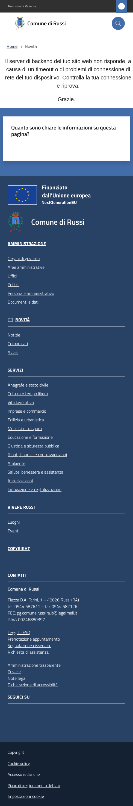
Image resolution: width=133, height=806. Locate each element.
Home (12, 46)
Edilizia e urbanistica (26, 419)
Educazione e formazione (30, 437)
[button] (118, 23)
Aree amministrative (26, 267)
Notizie (14, 335)
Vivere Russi (21, 507)
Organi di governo (24, 258)
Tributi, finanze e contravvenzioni (37, 454)
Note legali (17, 678)
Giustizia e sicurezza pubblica (33, 446)
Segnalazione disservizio (29, 645)
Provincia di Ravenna (22, 6)
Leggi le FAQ (19, 632)
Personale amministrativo (31, 293)
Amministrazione (27, 243)
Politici (13, 284)
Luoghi (14, 522)
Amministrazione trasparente (34, 665)
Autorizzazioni (20, 480)
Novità (22, 319)
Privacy (14, 671)
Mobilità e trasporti (25, 428)
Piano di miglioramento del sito (34, 785)
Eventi (13, 530)
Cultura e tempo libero (28, 393)
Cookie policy (19, 763)
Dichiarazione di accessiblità (33, 684)
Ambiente (16, 463)
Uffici (12, 276)
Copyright (19, 548)
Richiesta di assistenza (28, 652)
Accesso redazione (24, 774)
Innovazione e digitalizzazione (34, 489)
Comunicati (18, 343)
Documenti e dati (23, 302)
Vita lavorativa (21, 402)
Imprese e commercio (27, 411)
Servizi (15, 370)
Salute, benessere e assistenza (35, 472)
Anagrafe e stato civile (28, 385)
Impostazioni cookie (26, 796)
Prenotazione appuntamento (34, 639)
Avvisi (13, 352)
